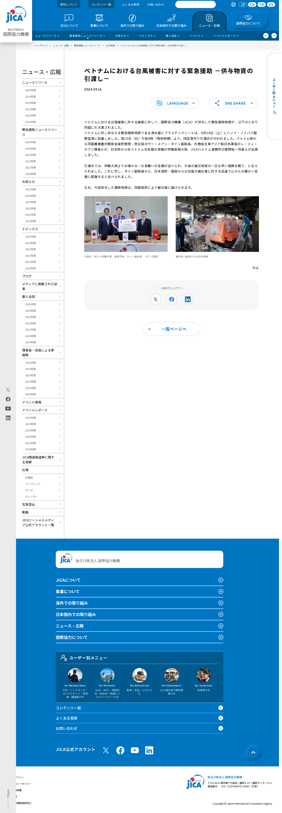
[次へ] (274, 36)
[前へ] (266, 36)
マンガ (29, 490)
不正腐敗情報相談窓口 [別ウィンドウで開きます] (19, 803)
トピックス (30, 228)
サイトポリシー (15, 777)
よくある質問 (130, 4)
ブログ (27, 276)
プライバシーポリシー (19, 783)
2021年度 (30, 115)
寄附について (68, 4)
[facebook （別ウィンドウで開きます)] (120, 750)
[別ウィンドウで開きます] (156, 299)
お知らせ (28, 181)
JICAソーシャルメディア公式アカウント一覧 (38, 522)
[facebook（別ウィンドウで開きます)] (8, 399)
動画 (25, 512)
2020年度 (30, 122)
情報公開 (12, 796)
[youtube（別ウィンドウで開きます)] (8, 408)
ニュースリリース (34, 82)
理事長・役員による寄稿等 (38, 352)
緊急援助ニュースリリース (39, 132)
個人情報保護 (14, 790)
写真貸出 (28, 504)
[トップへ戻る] (253, 752)
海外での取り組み (72, 603)
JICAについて (68, 580)
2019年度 (30, 342)
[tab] (233, 4)
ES (271, 4)
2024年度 (30, 96)
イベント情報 (31, 402)
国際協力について (72, 637)
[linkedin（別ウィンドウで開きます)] (8, 418)
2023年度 (30, 103)
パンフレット (33, 484)
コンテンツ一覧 (101, 4)
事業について (68, 591)
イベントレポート (35, 410)
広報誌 (29, 477)
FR (262, 4)
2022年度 (30, 109)
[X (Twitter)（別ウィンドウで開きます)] (8, 390)
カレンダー (31, 496)
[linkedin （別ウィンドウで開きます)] (149, 750)
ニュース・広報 (70, 626)
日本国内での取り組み (76, 614)
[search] (195, 4)
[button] (175, 103)
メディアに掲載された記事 (39, 286)
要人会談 (28, 296)
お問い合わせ (155, 4)
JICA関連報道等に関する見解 (38, 459)
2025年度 (30, 90)
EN (252, 4)
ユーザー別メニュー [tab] (84, 658)
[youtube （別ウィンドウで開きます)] (135, 750)
